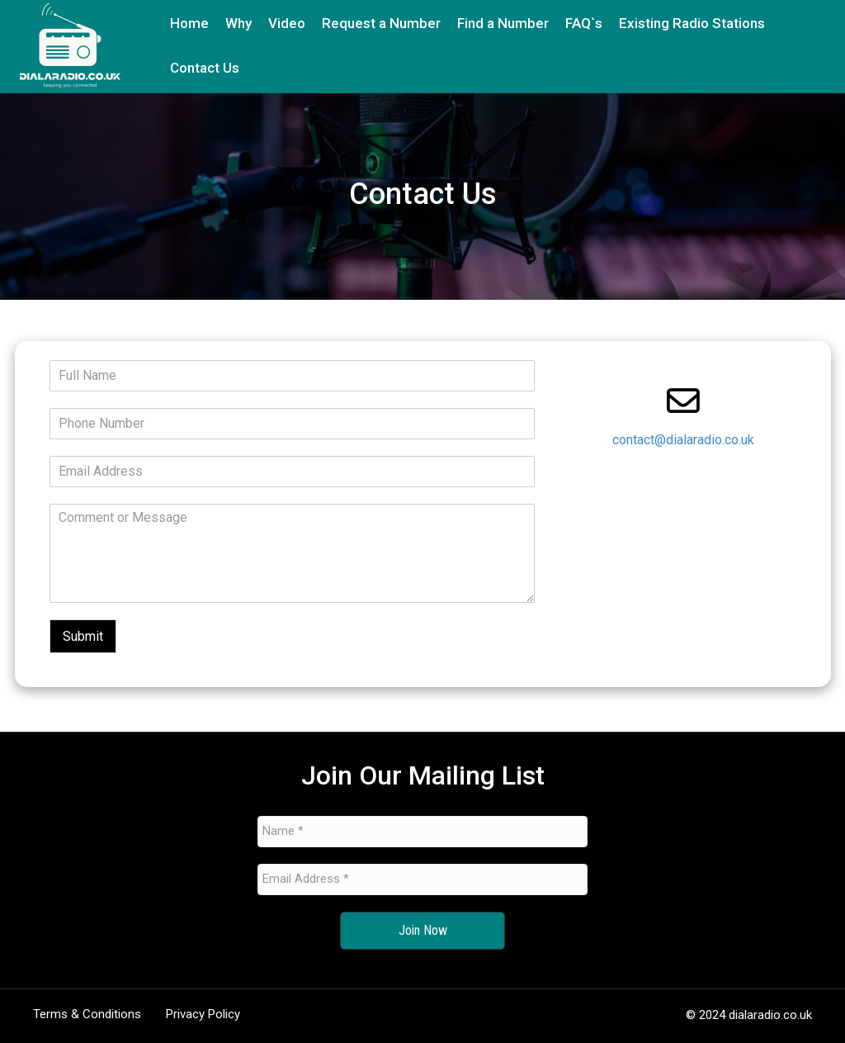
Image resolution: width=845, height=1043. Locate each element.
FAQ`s (583, 23)
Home (189, 23)
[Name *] (422, 831)
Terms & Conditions (87, 1014)
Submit (83, 636)
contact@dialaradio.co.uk (683, 440)
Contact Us (204, 67)
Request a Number (381, 23)
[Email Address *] (422, 879)
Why (238, 23)
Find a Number (503, 23)
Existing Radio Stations (692, 23)
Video (286, 23)
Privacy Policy (203, 1014)
